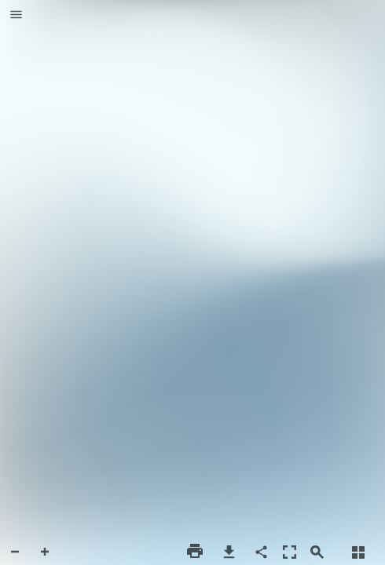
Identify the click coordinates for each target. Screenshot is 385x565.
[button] (16, 15)
